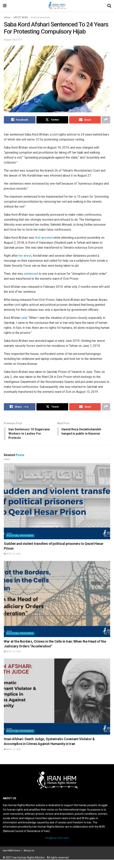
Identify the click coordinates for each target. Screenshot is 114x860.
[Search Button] (109, 6)
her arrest (25, 255)
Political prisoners (40, 17)
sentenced (31, 273)
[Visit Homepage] (57, 6)
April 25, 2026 (12, 554)
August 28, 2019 (13, 39)
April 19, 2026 (12, 652)
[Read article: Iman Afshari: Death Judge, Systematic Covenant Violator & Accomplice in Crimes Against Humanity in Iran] (57, 697)
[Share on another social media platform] (106, 119)
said (24, 318)
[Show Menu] (5, 6)
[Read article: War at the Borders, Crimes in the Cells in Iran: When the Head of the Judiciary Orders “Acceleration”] (57, 599)
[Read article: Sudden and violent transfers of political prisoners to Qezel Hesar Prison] (57, 502)
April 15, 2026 (12, 749)
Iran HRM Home (11, 850)
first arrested (43, 237)
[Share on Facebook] (19, 119)
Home (7, 17)
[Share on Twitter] (52, 119)
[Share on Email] (85, 119)
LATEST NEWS (20, 17)
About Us (29, 850)
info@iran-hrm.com (57, 838)
